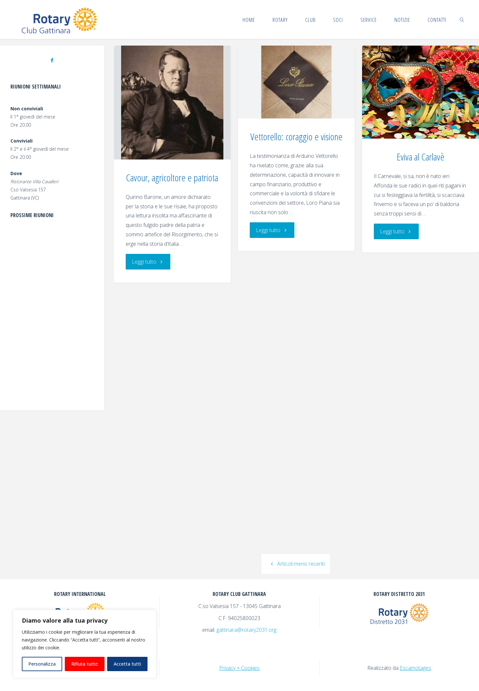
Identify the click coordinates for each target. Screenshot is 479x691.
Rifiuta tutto (84, 664)
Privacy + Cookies (239, 667)
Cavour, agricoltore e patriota (172, 177)
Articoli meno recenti (296, 563)
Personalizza (42, 664)
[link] (462, 19)
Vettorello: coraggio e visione (296, 136)
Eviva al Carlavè (420, 156)
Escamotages (415, 667)
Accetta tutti (127, 664)
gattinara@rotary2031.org (246, 629)
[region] (84, 644)
